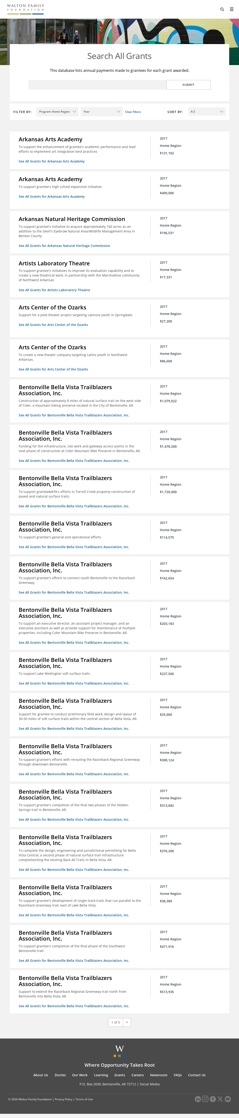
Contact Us (197, 1079)
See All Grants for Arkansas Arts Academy (52, 161)
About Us (40, 1079)
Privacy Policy (63, 1103)
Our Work (80, 1079)
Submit (195, 85)
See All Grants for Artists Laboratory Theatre (55, 289)
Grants (119, 1079)
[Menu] (231, 9)
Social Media (150, 1088)
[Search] (222, 9)
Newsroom (158, 1079)
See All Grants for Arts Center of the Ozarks (53, 323)
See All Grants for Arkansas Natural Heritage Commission (65, 245)
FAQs (178, 1079)
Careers (138, 1079)
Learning (101, 1079)
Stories (60, 1079)
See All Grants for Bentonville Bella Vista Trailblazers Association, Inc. (74, 418)
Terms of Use (84, 1103)
